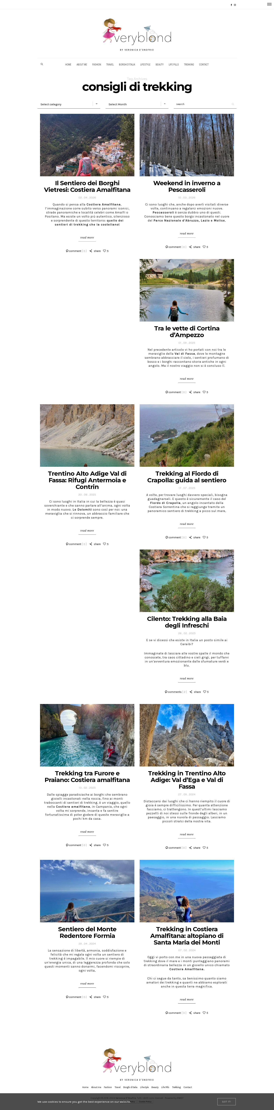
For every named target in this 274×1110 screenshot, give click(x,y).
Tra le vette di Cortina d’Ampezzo (186, 331)
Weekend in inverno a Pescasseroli (186, 186)
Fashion (96, 64)
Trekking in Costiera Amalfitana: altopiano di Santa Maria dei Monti (186, 935)
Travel (110, 64)
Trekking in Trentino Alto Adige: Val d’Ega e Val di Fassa (187, 779)
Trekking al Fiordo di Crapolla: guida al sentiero (186, 477)
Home (68, 64)
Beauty (160, 64)
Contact (204, 64)
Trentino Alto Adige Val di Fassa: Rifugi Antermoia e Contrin (87, 480)
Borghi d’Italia (127, 64)
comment (78, 251)
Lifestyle (145, 64)
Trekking (189, 64)
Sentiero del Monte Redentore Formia (87, 932)
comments (177, 692)
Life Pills (174, 64)
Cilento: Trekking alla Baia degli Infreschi (187, 622)
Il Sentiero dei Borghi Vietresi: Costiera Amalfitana (87, 186)
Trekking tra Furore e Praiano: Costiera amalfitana (87, 776)
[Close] (226, 1101)
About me (82, 64)
